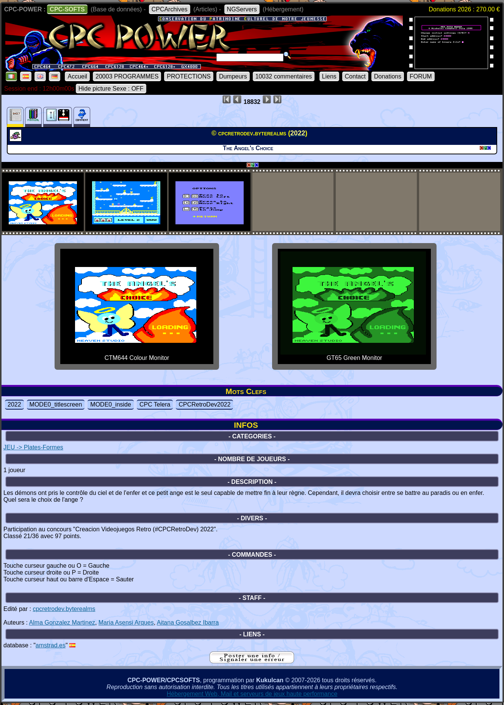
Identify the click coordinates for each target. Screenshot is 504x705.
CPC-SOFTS (67, 9)
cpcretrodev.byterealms (64, 609)
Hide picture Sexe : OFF (111, 88)
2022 (14, 404)
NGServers (242, 9)
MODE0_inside (110, 404)
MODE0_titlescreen (56, 404)
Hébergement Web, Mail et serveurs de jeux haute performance (252, 694)
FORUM (421, 76)
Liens (329, 76)
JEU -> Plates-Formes (33, 447)
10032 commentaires (283, 76)
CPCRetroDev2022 (204, 404)
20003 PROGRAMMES (126, 76)
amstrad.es (51, 645)
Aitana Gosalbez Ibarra (188, 622)
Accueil (77, 76)
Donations (387, 76)
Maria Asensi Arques (126, 622)
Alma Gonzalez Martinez (62, 622)
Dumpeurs (233, 76)
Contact (355, 76)
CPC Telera (155, 404)
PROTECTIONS (189, 76)
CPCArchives (170, 9)
